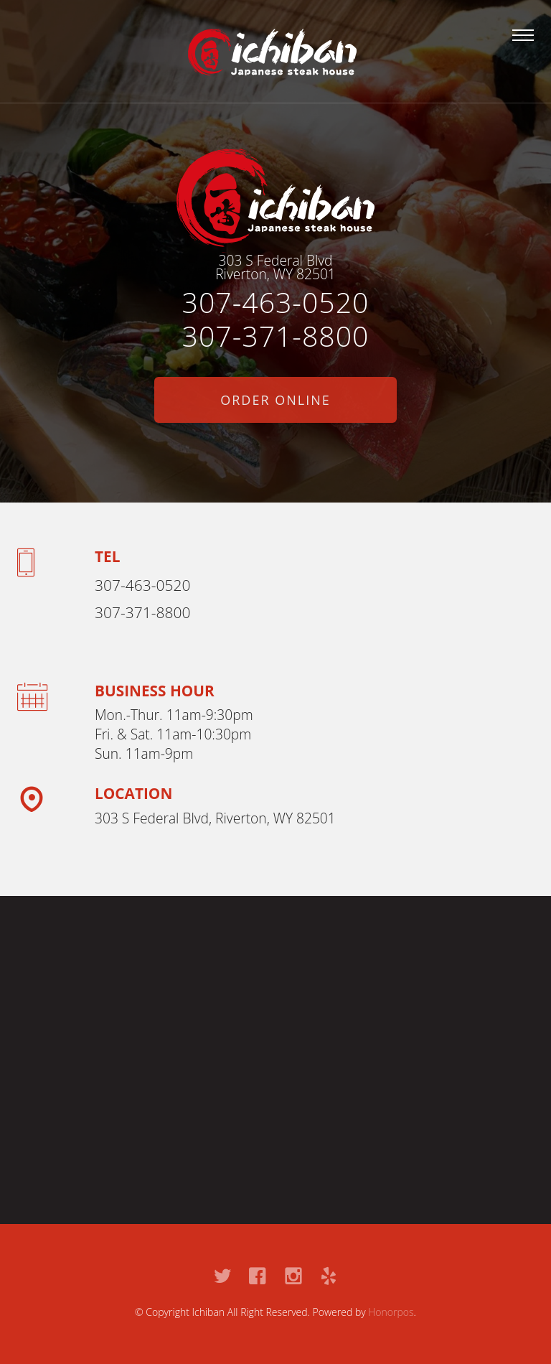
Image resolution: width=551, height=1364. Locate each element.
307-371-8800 (275, 336)
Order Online (275, 399)
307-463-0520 (275, 302)
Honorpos (390, 1312)
